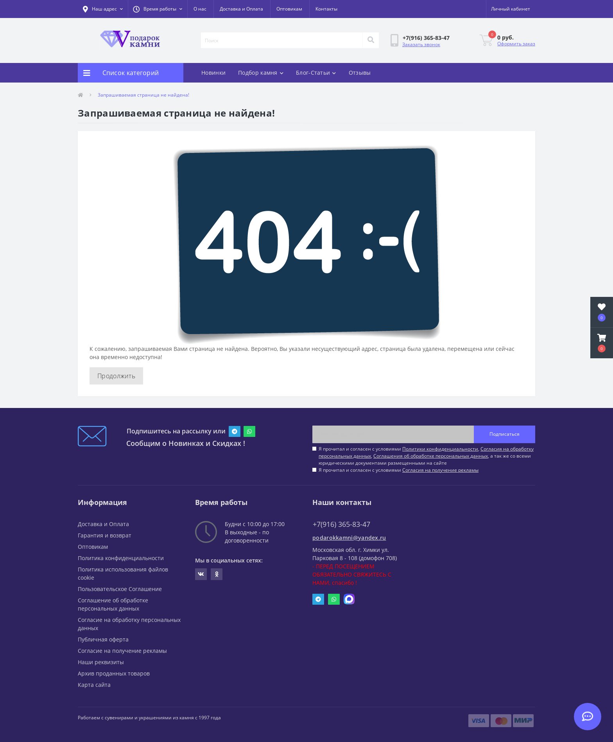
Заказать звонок (421, 44)
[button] (157, 9)
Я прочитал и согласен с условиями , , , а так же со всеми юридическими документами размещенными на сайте (426, 456)
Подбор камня (260, 72)
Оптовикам (289, 8)
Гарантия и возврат (104, 535)
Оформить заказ (516, 43)
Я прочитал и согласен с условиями (399, 470)
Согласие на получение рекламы (122, 650)
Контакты (326, 8)
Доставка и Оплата (241, 8)
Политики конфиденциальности (440, 449)
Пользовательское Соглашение (120, 589)
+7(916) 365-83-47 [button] (341, 524)
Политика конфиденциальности (121, 558)
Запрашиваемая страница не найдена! (143, 95)
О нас (200, 8)
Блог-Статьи (316, 72)
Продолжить (116, 376)
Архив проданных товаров (114, 673)
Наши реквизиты (101, 662)
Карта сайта (94, 684)
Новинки (213, 72)
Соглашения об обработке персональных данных (430, 456)
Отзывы (360, 72)
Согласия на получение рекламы (440, 470)
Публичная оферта (103, 639)
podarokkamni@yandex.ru (349, 537)
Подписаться (504, 434)
